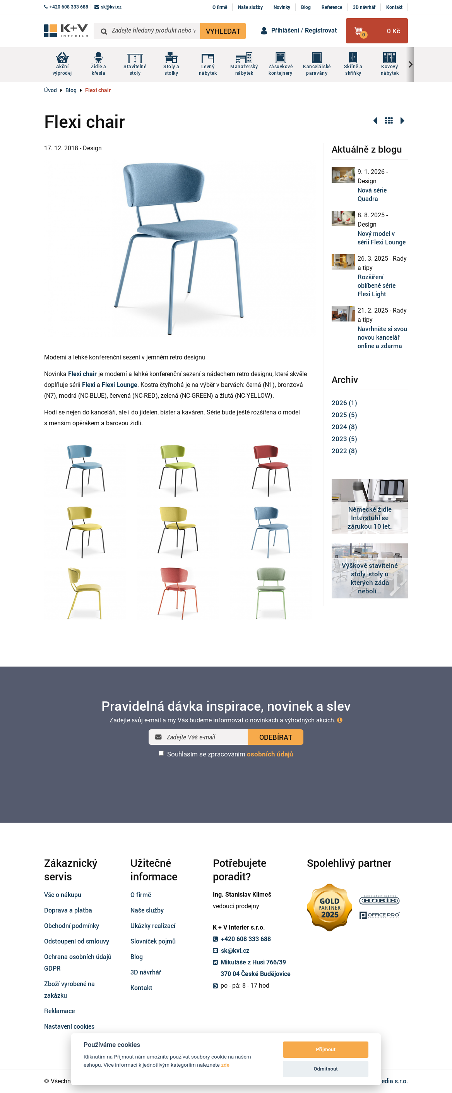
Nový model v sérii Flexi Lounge (382, 237)
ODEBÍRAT (275, 737)
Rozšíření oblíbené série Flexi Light (377, 285)
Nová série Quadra (372, 194)
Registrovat (321, 30)
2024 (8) (344, 426)
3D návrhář (364, 7)
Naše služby (250, 7)
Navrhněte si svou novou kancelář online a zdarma (382, 337)
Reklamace (59, 1011)
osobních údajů (270, 754)
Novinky (282, 7)
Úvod (50, 90)
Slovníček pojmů (153, 941)
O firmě (219, 7)
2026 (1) (344, 402)
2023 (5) (344, 438)
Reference (332, 7)
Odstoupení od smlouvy (76, 941)
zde (225, 1065)
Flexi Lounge (119, 384)
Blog (306, 7)
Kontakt (394, 7)
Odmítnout (326, 1069)
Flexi (88, 384)
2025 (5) (344, 414)
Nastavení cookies (69, 1026)
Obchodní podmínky (71, 925)
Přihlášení (285, 30)
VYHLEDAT (223, 31)
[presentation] (226, 778)
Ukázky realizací (152, 925)
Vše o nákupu (62, 894)
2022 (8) (344, 450)
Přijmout (325, 1049)
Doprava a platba (68, 910)
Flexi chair (82, 374)
